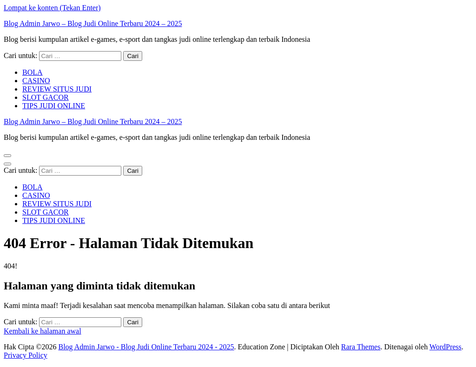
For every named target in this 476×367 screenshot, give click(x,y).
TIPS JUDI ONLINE (53, 106)
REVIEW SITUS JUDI (57, 89)
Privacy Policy (25, 355)
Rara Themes (361, 347)
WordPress (446, 347)
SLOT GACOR (45, 97)
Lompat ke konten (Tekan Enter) (52, 8)
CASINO (36, 81)
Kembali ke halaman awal (42, 331)
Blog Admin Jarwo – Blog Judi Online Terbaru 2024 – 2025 (93, 23)
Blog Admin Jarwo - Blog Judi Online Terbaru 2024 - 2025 (146, 347)
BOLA (32, 72)
